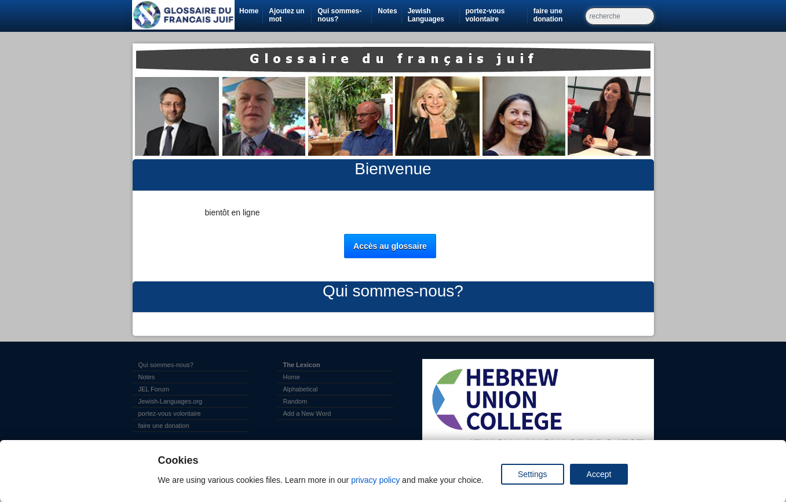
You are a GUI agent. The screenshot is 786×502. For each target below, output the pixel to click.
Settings (532, 474)
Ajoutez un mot (286, 15)
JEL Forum (153, 389)
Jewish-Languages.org (170, 401)
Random (295, 401)
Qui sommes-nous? (339, 15)
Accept (599, 474)
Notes (387, 11)
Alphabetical (300, 389)
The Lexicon (301, 364)
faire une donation (558, 15)
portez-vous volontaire (496, 15)
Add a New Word (307, 413)
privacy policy (375, 480)
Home (248, 11)
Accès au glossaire (390, 246)
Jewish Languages (433, 15)
